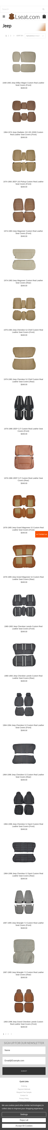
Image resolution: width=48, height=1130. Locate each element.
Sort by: (20, 36)
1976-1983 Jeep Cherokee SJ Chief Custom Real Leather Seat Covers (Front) (23, 331)
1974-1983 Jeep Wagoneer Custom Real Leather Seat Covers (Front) (23, 232)
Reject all (24, 1120)
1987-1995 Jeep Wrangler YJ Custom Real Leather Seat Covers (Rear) (23, 973)
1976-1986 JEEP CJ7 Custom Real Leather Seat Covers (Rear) (23, 479)
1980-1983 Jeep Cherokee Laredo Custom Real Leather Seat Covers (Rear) (23, 677)
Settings (24, 1114)
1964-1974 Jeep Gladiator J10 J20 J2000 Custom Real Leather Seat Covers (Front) (23, 133)
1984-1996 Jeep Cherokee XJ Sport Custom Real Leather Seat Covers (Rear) (23, 874)
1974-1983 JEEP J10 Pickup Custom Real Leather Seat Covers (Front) (23, 183)
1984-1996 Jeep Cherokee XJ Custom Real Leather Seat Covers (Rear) (23, 776)
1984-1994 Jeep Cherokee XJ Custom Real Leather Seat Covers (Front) (23, 726)
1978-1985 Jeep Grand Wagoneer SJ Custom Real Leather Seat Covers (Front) (23, 529)
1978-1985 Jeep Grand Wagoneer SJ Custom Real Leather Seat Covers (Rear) (23, 578)
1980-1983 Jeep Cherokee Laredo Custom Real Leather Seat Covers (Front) (23, 627)
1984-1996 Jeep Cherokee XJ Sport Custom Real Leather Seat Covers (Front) (23, 825)
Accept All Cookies (24, 1126)
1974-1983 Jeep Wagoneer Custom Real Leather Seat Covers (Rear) (23, 281)
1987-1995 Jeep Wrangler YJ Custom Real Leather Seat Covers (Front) (23, 924)
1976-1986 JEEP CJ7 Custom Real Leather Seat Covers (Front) (23, 430)
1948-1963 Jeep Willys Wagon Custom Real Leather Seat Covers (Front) (23, 84)
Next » (14, 36)
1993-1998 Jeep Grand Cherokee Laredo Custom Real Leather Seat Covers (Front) (23, 1023)
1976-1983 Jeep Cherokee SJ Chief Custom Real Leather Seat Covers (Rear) (23, 380)
